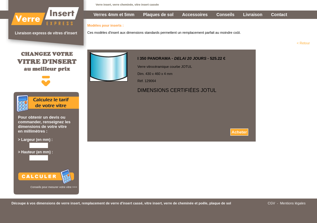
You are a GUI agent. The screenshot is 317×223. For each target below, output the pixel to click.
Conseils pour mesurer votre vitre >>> (53, 187)
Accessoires (195, 14)
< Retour (303, 43)
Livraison (252, 14)
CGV (271, 203)
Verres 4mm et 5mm (113, 14)
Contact (279, 14)
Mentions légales (293, 203)
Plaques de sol (158, 14)
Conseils (225, 14)
